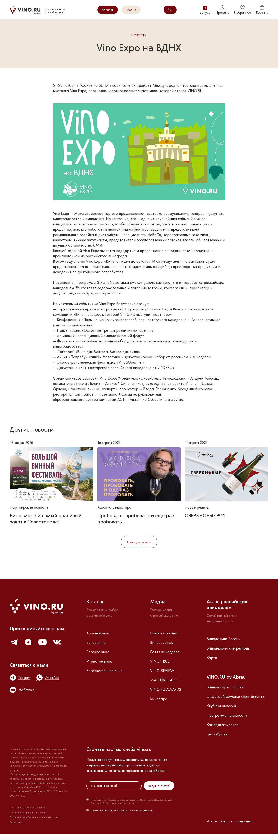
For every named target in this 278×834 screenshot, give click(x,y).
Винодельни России (224, 638)
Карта (212, 657)
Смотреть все (139, 542)
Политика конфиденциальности (28, 812)
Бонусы (205, 10)
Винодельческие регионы (228, 648)
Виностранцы (162, 642)
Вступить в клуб (159, 785)
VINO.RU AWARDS (165, 689)
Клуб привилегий (221, 705)
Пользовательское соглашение (27, 807)
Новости (139, 35)
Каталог (107, 10)
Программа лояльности (227, 715)
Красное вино (98, 633)
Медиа (131, 10)
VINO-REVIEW (162, 670)
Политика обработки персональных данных (35, 817)
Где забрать (217, 734)
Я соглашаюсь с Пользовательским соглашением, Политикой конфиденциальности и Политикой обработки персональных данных (132, 801)
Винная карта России (225, 687)
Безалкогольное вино (104, 670)
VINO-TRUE (160, 661)
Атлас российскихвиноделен (227, 605)
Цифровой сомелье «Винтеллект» (235, 696)
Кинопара (158, 698)
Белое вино (96, 642)
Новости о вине (163, 633)
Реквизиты (16, 822)
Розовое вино (97, 651)
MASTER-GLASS (163, 680)
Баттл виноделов (164, 651)
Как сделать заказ (222, 724)
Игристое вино (99, 661)
